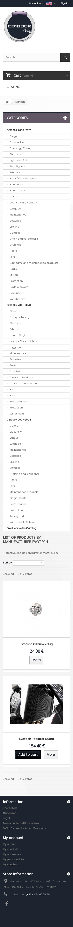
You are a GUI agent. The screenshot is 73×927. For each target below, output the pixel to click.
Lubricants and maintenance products (33, 263)
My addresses (12, 854)
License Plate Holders (23, 202)
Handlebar (16, 184)
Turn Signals (17, 166)
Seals (13, 269)
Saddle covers (18, 287)
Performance (18, 401)
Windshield (16, 413)
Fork (12, 257)
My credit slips (12, 849)
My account (13, 837)
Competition (17, 142)
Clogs (13, 136)
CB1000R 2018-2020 (19, 305)
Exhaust (14, 329)
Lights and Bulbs (19, 160)
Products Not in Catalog (21, 528)
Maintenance (17, 214)
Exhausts (15, 172)
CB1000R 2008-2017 (19, 130)
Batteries (15, 221)
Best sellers (10, 808)
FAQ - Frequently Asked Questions (24, 828)
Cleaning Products (21, 377)
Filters (13, 251)
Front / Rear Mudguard (23, 178)
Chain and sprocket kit (23, 239)
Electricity (15, 154)
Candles (14, 233)
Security (14, 293)
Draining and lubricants (24, 383)
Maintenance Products (23, 492)
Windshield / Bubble (22, 522)
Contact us (35, 3)
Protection (16, 281)
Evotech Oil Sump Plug (37, 644)
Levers (13, 196)
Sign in (64, 3)
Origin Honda (17, 498)
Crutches (15, 245)
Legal (6, 818)
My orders (9, 844)
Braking (14, 227)
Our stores (9, 813)
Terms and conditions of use (21, 823)
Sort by (7, 562)
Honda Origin (17, 190)
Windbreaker (17, 299)
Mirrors (13, 275)
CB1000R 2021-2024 (19, 419)
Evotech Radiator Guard (36, 739)
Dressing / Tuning (20, 148)
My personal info (13, 859)
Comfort (14, 311)
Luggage (15, 208)
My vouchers (11, 864)
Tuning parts (17, 516)
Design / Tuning (19, 317)
